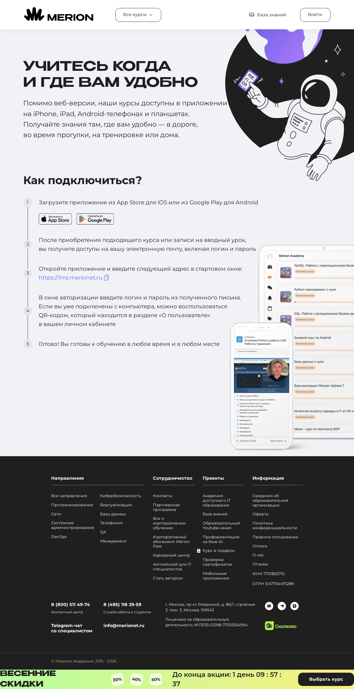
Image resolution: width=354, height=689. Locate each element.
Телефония (111, 523)
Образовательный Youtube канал (221, 525)
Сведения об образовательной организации (270, 500)
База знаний (215, 514)
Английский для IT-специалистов (172, 566)
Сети (56, 514)
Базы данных (113, 514)
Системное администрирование (72, 525)
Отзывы (260, 564)
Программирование (72, 505)
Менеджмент (113, 541)
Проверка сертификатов (217, 562)
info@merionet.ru (123, 625)
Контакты (162, 496)
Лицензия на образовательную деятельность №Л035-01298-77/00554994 (206, 622)
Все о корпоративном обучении (169, 523)
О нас (258, 555)
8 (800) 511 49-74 (70, 604)
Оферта (260, 514)
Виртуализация (116, 505)
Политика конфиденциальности (275, 525)
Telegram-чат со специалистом (71, 628)
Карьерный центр (171, 555)
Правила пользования (275, 537)
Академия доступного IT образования (216, 500)
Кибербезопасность (120, 496)
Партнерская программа (166, 507)
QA (103, 532)
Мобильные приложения (216, 576)
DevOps (59, 536)
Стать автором (168, 578)
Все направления (69, 496)
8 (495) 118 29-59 (122, 604)
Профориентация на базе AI (221, 539)
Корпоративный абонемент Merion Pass (171, 542)
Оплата (260, 546)
